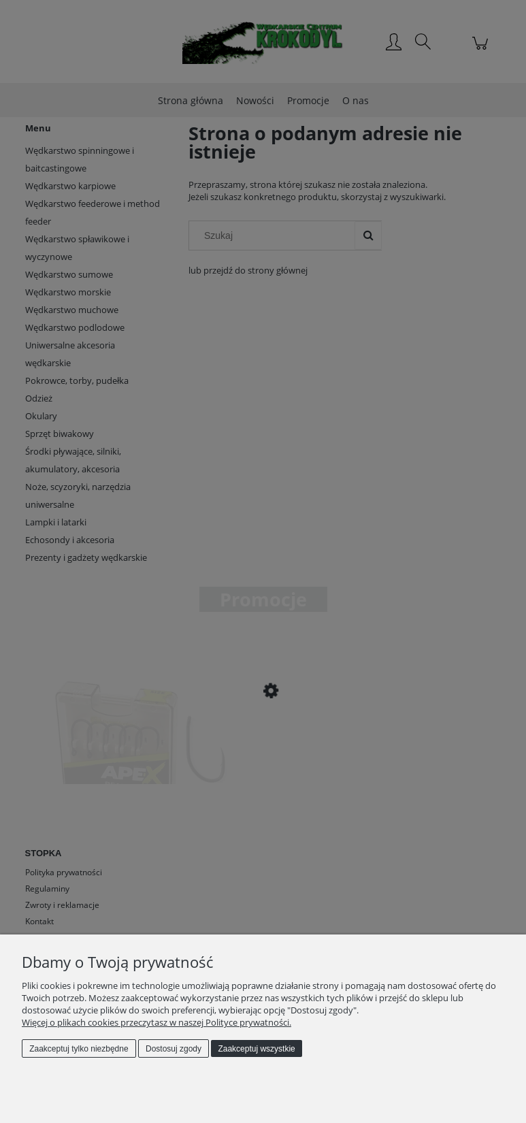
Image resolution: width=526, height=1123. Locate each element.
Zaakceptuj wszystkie (256, 1049)
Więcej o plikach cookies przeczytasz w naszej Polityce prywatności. (156, 1022)
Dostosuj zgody (173, 1049)
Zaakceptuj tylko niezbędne (78, 1049)
